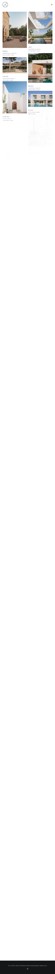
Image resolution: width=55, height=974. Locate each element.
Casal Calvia (5, 69)
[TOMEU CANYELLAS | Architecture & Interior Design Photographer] (27, 4)
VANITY (30, 47)
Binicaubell (30, 81)
